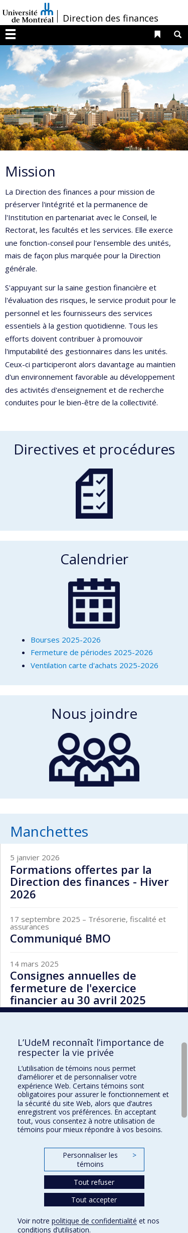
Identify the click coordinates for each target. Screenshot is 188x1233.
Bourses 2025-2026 (66, 640)
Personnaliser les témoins (99, 1159)
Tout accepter (94, 1199)
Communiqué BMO (60, 938)
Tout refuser (94, 1182)
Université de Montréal (28, 13)
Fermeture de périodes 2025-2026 (92, 652)
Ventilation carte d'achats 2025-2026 (94, 665)
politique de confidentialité (94, 1220)
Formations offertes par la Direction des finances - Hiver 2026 (89, 881)
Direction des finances (110, 18)
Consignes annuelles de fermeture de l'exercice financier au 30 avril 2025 (78, 987)
